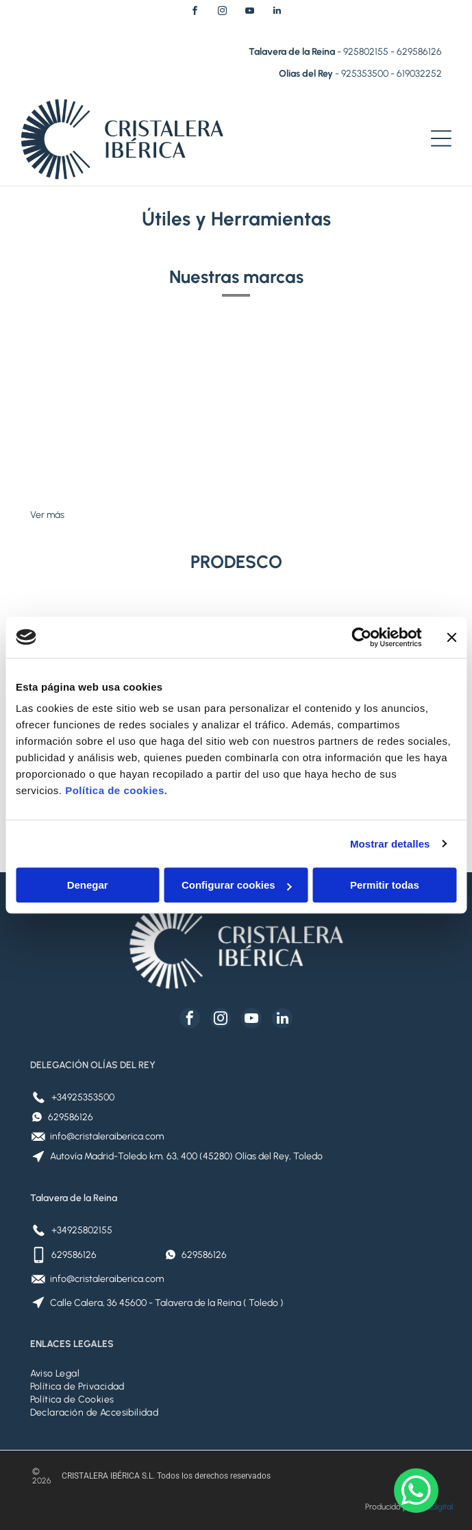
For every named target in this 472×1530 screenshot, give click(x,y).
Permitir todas (384, 885)
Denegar (87, 885)
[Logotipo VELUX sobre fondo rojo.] (339, 406)
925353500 (364, 73)
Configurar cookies (237, 885)
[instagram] (222, 12)
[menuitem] (236, 1374)
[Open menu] (441, 138)
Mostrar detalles (390, 844)
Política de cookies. (116, 790)
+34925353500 (82, 1097)
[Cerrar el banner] (451, 637)
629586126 (419, 52)
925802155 (365, 52)
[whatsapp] (416, 1492)
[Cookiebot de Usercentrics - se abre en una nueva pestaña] (361, 637)
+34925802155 (81, 1230)
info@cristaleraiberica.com (107, 1136)
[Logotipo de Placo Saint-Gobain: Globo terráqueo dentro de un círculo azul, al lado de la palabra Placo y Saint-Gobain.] (133, 406)
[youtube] (250, 12)
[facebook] (195, 12)
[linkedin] (277, 12)
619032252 (419, 73)
